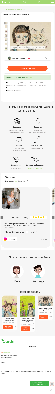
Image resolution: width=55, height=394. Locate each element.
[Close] (49, 77)
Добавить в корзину (8, 326)
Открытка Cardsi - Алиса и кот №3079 (16, 14)
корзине (29, 77)
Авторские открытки (18, 9)
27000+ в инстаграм (35, 168)
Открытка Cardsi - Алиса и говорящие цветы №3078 (27, 320)
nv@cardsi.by (5, 352)
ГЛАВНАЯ (7, 9)
